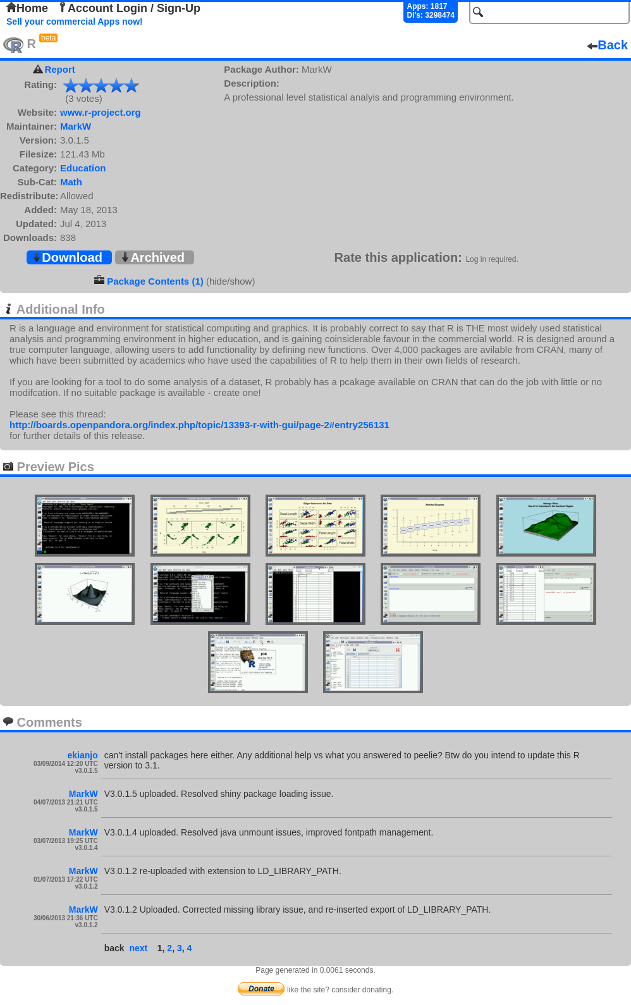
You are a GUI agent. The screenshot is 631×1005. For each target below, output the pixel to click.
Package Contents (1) (155, 281)
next (138, 948)
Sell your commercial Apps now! (74, 21)
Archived (152, 257)
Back (607, 45)
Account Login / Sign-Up (129, 8)
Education (83, 168)
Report (59, 69)
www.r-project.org (100, 112)
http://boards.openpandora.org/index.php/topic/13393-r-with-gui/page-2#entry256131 (199, 424)
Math (71, 181)
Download (67, 257)
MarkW (75, 126)
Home (27, 8)
